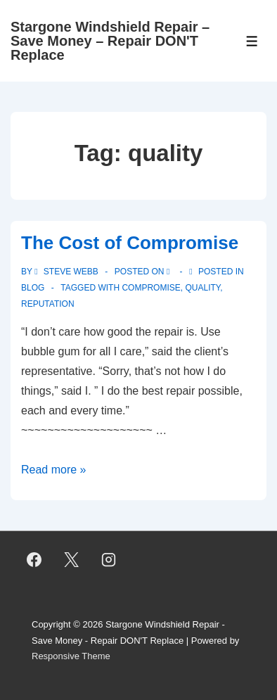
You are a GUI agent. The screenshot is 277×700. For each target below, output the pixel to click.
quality (202, 288)
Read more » (53, 470)
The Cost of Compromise (129, 242)
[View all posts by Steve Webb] (67, 271)
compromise (151, 288)
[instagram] (109, 560)
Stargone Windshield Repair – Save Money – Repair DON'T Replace (110, 41)
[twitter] (71, 560)
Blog (32, 288)
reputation (48, 304)
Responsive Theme (71, 656)
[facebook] (34, 560)
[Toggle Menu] (252, 41)
